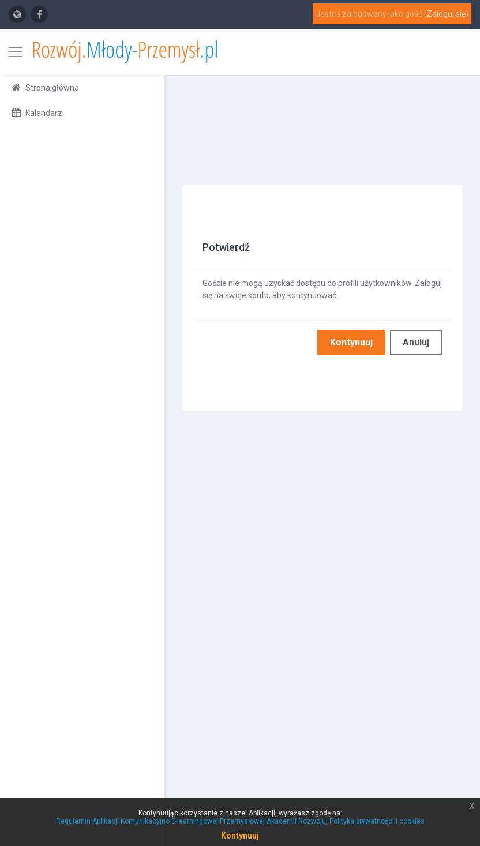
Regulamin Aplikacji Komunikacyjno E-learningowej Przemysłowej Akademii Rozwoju (191, 821)
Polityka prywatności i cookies (377, 821)
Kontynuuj (351, 342)
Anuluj (416, 342)
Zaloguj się (446, 13)
